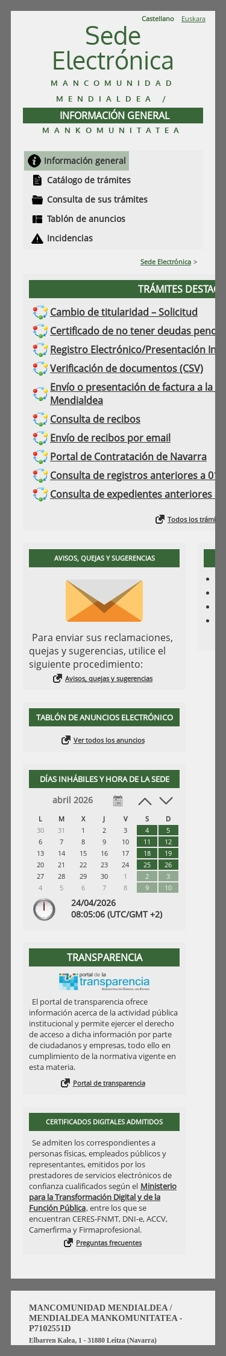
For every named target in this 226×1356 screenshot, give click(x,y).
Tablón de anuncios (86, 218)
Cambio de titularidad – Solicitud (124, 312)
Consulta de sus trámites (97, 199)
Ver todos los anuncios (109, 740)
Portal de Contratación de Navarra (128, 456)
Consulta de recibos (95, 419)
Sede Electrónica (165, 261)
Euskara (193, 18)
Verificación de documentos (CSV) (126, 368)
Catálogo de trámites (89, 180)
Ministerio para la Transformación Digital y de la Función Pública (103, 1197)
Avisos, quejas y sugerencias (108, 678)
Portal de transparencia (109, 1082)
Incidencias (70, 238)
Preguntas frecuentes (109, 1242)
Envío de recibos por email (110, 438)
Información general (85, 160)
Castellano (158, 18)
